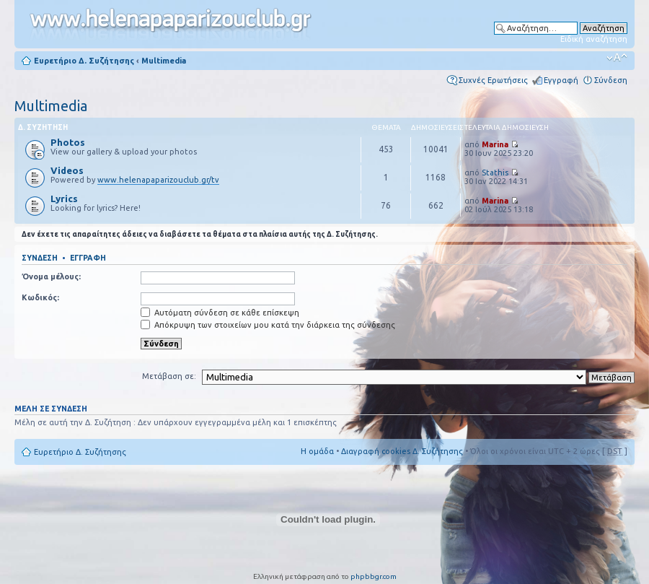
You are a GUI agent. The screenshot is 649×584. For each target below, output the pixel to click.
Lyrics (64, 198)
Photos (67, 142)
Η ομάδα (317, 451)
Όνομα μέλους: (51, 276)
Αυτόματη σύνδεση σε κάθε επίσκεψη (220, 312)
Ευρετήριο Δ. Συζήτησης (84, 60)
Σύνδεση (610, 80)
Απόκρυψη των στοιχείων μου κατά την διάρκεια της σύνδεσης (268, 325)
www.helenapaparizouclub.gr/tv (158, 179)
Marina (495, 144)
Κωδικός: (40, 297)
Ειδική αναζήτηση (593, 39)
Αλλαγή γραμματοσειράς (616, 57)
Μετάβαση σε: (169, 376)
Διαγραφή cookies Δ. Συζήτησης (402, 451)
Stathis (495, 172)
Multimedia (163, 60)
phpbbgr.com (373, 576)
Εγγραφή (561, 80)
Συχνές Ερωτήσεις (493, 80)
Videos (67, 170)
